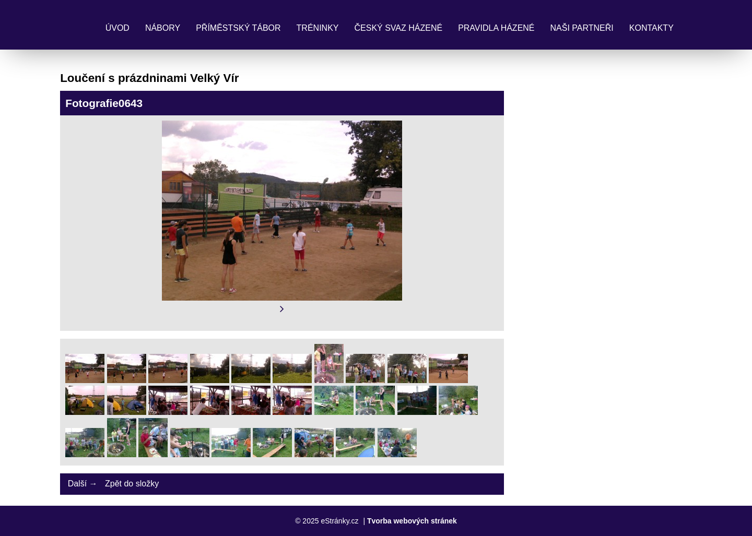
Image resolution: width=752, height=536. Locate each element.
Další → (83, 483)
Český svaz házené (398, 27)
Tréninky (318, 27)
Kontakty (651, 27)
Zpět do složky (132, 483)
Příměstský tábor (238, 27)
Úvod (117, 27)
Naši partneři (582, 27)
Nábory (162, 27)
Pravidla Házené (496, 27)
